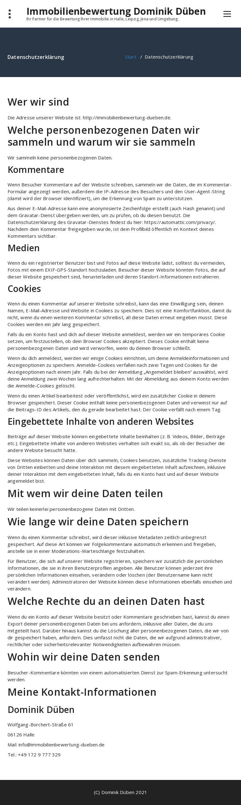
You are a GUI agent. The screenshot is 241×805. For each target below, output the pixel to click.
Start (130, 57)
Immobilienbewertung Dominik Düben (116, 11)
